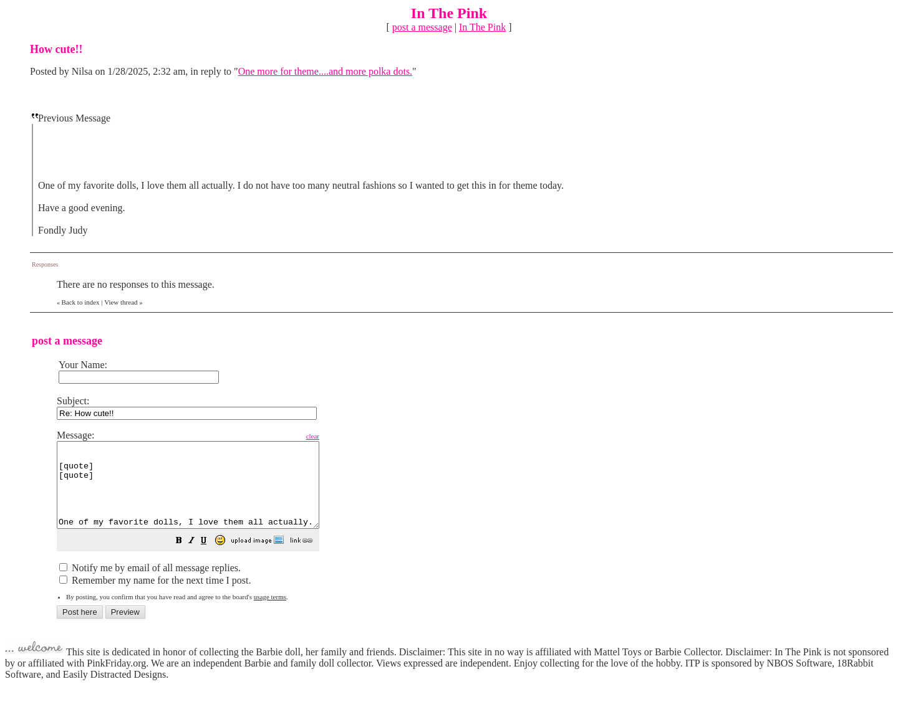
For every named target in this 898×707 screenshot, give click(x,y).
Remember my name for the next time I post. (155, 597)
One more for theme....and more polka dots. (325, 71)
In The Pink (482, 27)
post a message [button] (422, 27)
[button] (210, 558)
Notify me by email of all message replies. (150, 584)
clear (343, 436)
